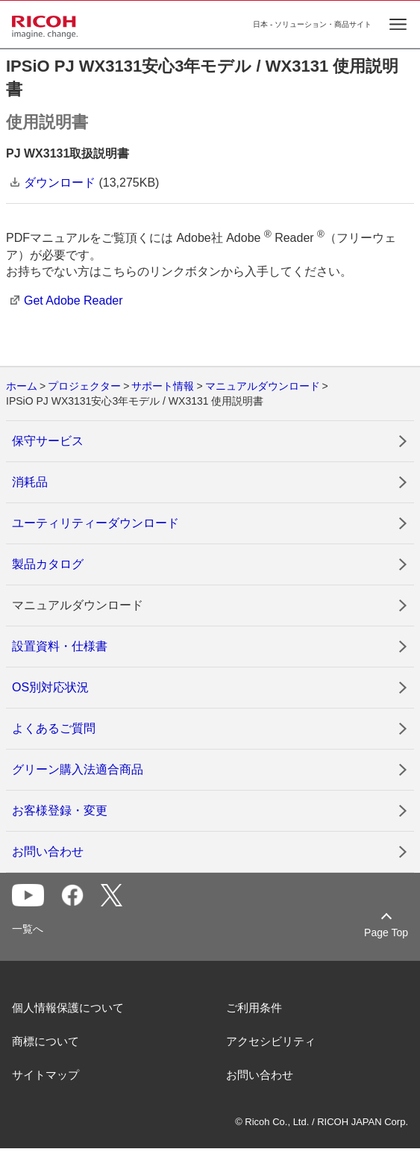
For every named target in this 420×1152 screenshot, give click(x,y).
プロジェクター (84, 386)
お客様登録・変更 (59, 810)
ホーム (21, 386)
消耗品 (30, 482)
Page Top (386, 932)
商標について (45, 1041)
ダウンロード (59, 182)
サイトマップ (45, 1074)
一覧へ (27, 929)
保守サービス (48, 441)
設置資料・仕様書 (59, 646)
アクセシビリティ (271, 1041)
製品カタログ (48, 564)
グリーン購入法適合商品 (77, 769)
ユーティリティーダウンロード (95, 523)
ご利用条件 (254, 1007)
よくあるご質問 (53, 728)
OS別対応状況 (50, 687)
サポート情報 (162, 386)
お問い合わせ (48, 851)
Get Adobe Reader (73, 300)
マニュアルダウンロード (262, 386)
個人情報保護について (68, 1007)
